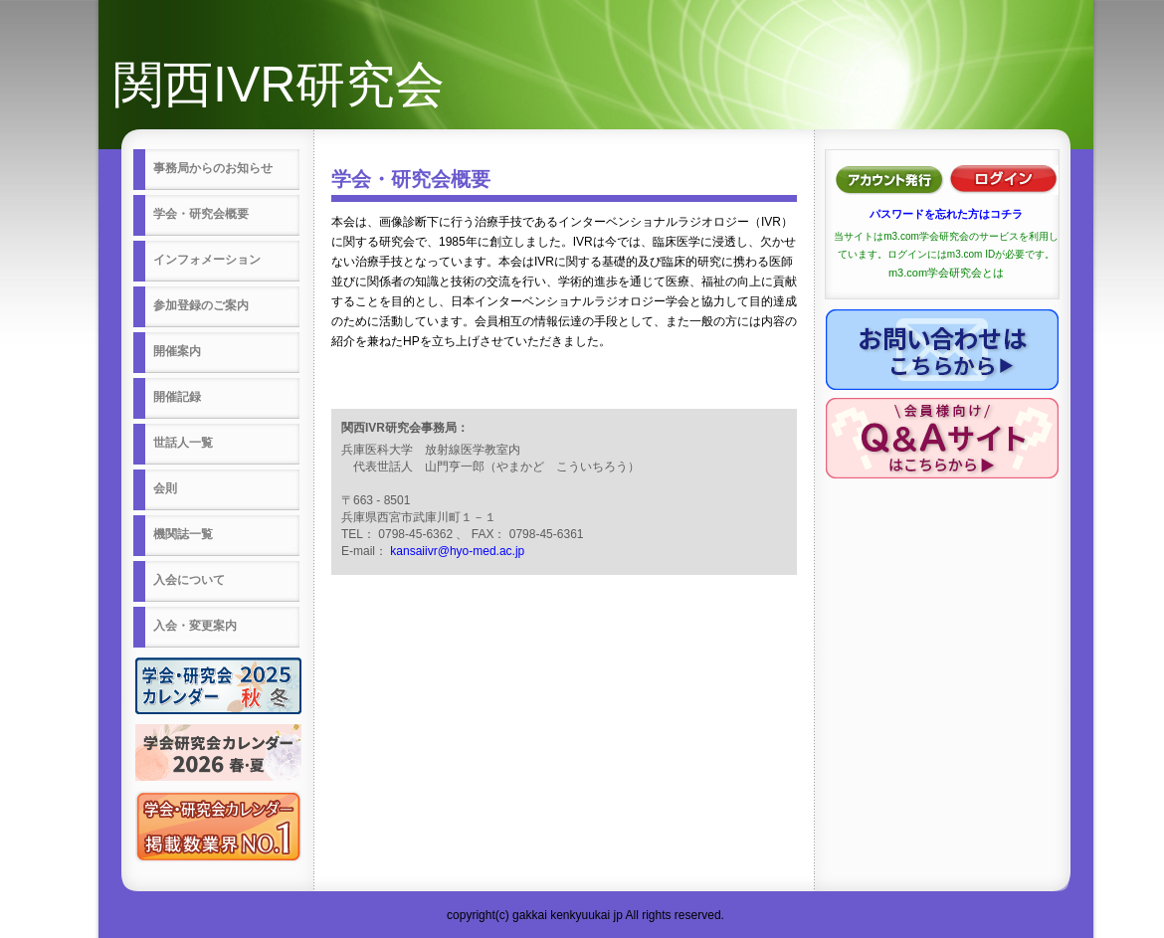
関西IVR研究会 (279, 84)
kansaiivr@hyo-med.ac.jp (457, 551)
